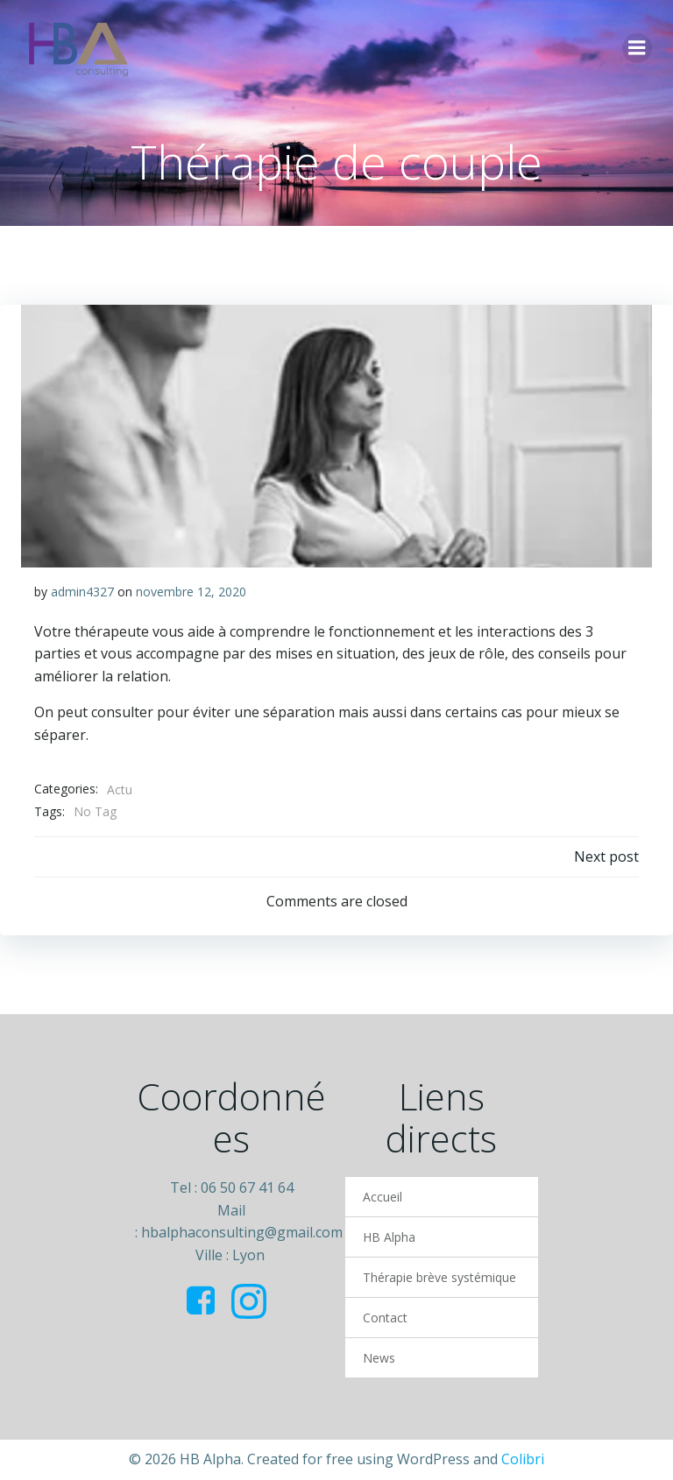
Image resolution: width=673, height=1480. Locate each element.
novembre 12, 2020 (191, 591)
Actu (119, 789)
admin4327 (82, 591)
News (379, 1358)
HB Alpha (389, 1237)
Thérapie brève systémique (439, 1277)
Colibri (522, 1459)
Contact (385, 1317)
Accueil (382, 1196)
